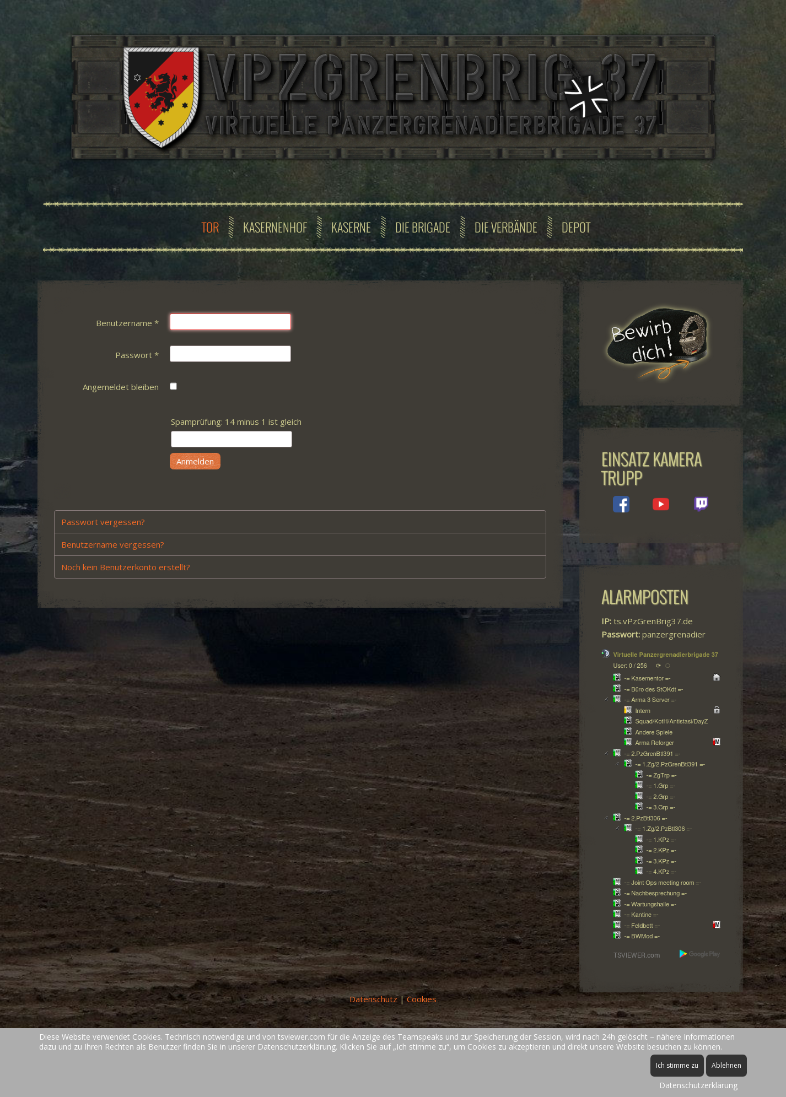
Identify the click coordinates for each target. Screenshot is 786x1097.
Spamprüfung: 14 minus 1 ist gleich (236, 421)
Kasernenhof (275, 227)
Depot (576, 227)
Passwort (137, 354)
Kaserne (351, 227)
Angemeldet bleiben (121, 386)
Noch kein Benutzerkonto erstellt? (125, 566)
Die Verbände (506, 227)
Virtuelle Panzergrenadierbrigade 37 (665, 655)
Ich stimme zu (677, 1065)
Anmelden (195, 461)
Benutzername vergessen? (112, 544)
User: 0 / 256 (630, 666)
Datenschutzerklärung (698, 1085)
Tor (210, 227)
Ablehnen (726, 1065)
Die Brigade (422, 227)
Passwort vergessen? (103, 521)
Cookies (422, 998)
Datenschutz (373, 998)
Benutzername (127, 322)
